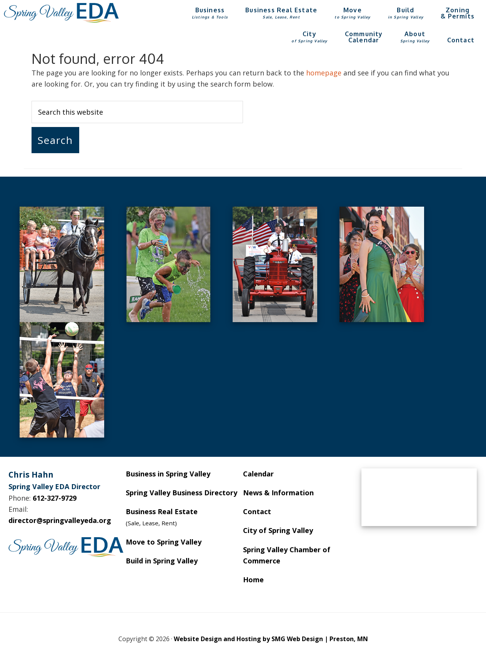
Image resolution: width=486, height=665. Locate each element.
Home (253, 579)
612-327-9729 (55, 498)
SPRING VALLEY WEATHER (419, 497)
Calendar (258, 473)
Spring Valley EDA (61, 12)
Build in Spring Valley (162, 560)
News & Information (278, 492)
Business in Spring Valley (168, 473)
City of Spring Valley (278, 530)
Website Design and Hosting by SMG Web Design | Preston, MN (271, 639)
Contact (257, 511)
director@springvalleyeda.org (59, 520)
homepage (323, 72)
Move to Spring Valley (163, 541)
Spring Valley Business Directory (181, 492)
